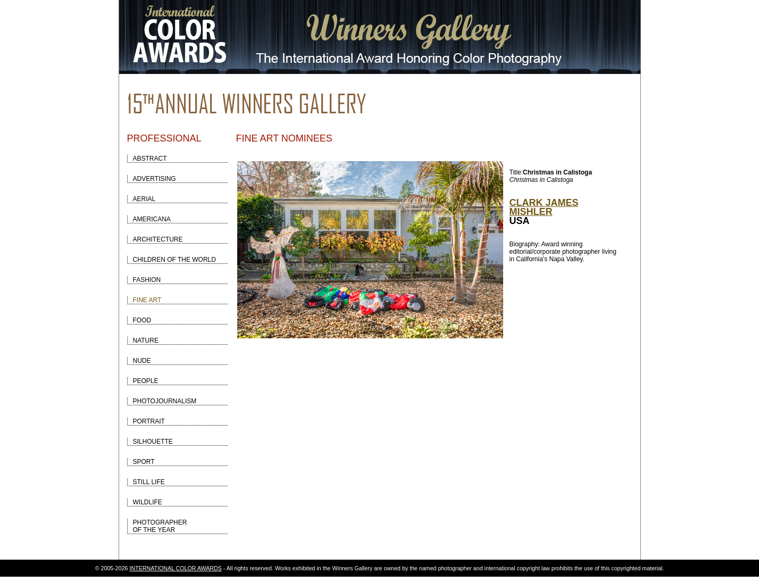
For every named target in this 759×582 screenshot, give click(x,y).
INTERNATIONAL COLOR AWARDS (176, 568)
